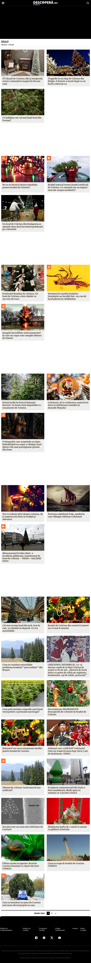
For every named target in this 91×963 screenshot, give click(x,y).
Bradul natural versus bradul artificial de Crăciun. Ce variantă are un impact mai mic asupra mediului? (68, 187)
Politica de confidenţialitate (11, 928)
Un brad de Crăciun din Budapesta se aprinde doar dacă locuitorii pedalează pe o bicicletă (22, 227)
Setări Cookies (85, 928)
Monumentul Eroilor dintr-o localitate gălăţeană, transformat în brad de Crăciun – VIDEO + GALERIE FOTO (21, 557)
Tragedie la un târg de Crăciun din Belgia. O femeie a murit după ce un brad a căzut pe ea (67, 81)
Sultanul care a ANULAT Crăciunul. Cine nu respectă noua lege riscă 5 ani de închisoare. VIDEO (68, 751)
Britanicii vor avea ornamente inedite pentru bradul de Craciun (22, 749)
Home (4, 44)
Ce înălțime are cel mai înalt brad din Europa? (21, 119)
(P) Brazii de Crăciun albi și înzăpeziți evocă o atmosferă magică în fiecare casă (22, 81)
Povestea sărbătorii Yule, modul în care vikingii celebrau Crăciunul (66, 515)
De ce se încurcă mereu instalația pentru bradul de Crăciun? (19, 186)
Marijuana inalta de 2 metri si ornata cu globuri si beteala (67, 828)
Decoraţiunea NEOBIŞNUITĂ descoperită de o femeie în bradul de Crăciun (67, 712)
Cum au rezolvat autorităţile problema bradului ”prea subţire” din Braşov (22, 667)
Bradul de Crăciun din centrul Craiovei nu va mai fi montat (63, 627)
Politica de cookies (29, 928)
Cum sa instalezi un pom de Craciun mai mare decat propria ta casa (21, 904)
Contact (74, 928)
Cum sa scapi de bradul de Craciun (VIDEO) (66, 864)
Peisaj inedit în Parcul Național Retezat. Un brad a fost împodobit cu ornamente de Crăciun (21, 405)
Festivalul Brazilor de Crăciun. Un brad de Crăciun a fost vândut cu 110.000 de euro (20, 296)
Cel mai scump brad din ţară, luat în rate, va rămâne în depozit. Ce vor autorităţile (21, 628)
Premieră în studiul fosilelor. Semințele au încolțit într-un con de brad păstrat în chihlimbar (67, 296)
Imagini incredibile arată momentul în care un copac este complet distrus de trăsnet (22, 335)
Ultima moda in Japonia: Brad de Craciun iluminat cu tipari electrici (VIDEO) (20, 866)
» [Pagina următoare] (55, 913)
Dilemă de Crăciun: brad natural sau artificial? (21, 789)
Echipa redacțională (62, 928)
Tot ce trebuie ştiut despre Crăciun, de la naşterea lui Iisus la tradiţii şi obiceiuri (22, 517)
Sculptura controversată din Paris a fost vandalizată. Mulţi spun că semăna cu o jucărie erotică (66, 790)
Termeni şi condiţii (45, 928)
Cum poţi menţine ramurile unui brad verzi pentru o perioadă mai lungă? (22, 710)
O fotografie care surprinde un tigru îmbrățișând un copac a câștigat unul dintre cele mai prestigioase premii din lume (22, 445)
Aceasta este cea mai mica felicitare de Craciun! (22, 828)
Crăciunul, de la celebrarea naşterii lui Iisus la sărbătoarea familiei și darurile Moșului (68, 405)
